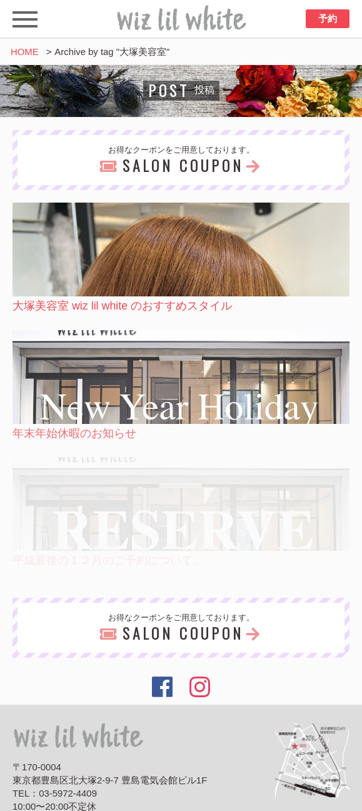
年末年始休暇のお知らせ (74, 433)
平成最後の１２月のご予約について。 (108, 560)
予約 (327, 19)
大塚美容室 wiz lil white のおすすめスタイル (122, 306)
